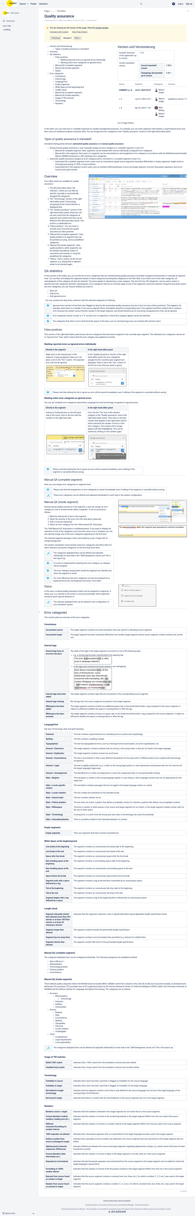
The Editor (61, 11)
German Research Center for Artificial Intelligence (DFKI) (133, 986)
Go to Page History (126, 123)
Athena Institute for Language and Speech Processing (81, 989)
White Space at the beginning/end (69, 87)
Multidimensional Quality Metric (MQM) (97, 984)
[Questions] (19, 21)
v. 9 (120, 99)
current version (101, 28)
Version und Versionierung (61, 46)
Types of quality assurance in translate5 (72, 49)
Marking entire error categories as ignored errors (81, 62)
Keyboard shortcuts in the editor (87, 581)
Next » (77, 38)
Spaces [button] (23, 4)
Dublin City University (166, 986)
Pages (47, 11)
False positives (61, 57)
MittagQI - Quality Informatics (138, 1205)
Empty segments (62, 84)
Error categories (56, 73)
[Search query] (154, 4)
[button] (3, 4)
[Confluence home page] (11, 4)
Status (58, 71)
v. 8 (120, 108)
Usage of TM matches (64, 98)
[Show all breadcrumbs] (53, 11)
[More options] (188, 11)
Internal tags (60, 79)
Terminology (60, 101)
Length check (61, 90)
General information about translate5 (116, 1201)
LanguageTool (61, 82)
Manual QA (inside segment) (67, 68)
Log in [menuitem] (180, 4)
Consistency (60, 76)
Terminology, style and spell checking (67, 729)
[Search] (141, 4)
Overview (54, 52)
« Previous (55, 38)
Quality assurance (59, 16)
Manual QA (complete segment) (68, 65)
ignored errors (60, 296)
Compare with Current (59, 32)
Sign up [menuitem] (189, 4)
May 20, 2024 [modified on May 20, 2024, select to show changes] (79, 20)
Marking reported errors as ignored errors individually (83, 60)
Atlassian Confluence (78, 1209)
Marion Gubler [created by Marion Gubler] (57, 20)
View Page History (79, 32)
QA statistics (55, 54)
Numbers (59, 103)
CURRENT (123, 90)
